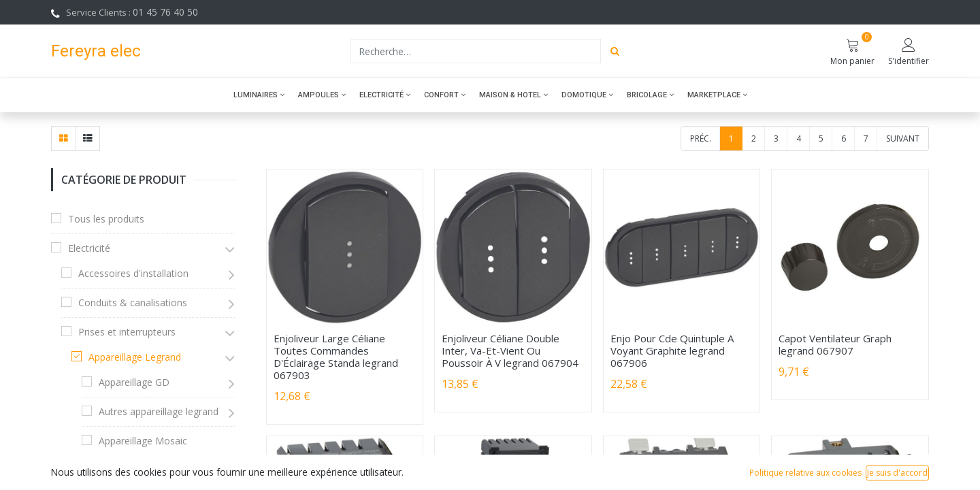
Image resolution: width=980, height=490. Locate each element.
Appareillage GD (134, 382)
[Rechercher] (615, 51)
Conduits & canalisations (132, 302)
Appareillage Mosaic (143, 440)
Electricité (89, 248)
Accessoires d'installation (133, 273)
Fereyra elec (96, 51)
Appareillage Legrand (134, 356)
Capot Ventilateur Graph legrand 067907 (835, 344)
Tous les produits (106, 218)
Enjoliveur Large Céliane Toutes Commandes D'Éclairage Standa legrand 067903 (336, 356)
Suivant (902, 138)
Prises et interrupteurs (127, 331)
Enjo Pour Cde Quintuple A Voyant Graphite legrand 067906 (672, 350)
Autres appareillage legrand (158, 411)
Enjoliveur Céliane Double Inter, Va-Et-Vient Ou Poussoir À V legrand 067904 (510, 350)
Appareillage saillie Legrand (158, 469)
